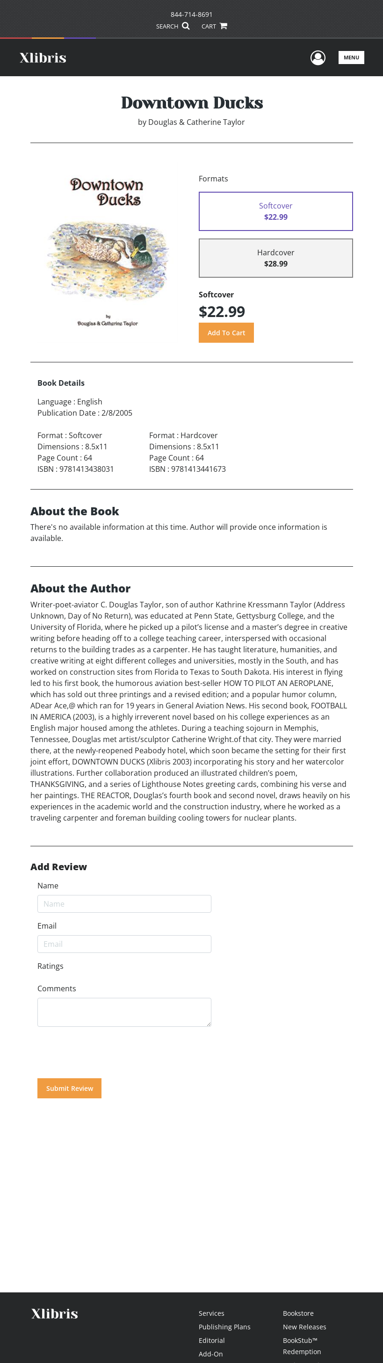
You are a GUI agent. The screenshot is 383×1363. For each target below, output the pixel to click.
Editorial (212, 1340)
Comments (56, 988)
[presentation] (108, 1052)
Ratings (50, 966)
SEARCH (172, 26)
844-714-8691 (192, 14)
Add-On (211, 1353)
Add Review (58, 867)
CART (214, 26)
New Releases (304, 1326)
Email (47, 926)
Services (211, 1313)
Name (47, 885)
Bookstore (298, 1313)
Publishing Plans (225, 1326)
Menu (351, 57)
